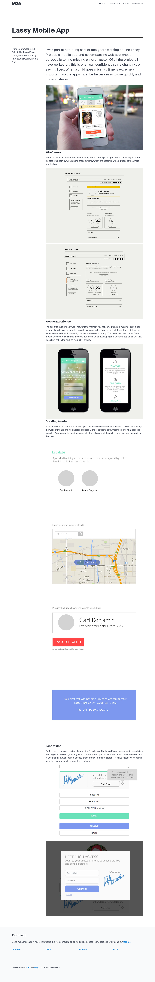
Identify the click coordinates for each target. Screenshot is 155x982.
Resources (137, 3)
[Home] (16, 3)
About (126, 3)
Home (102, 3)
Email (115, 949)
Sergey (36, 968)
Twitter (49, 949)
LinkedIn (16, 949)
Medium (83, 949)
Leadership (114, 3)
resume (127, 941)
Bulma (28, 968)
